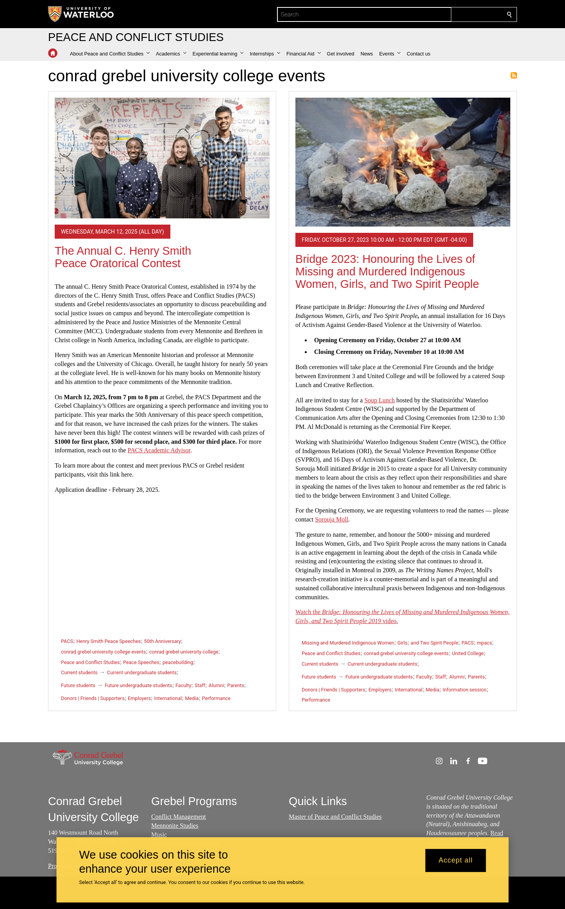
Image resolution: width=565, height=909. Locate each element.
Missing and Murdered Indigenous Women (348, 643)
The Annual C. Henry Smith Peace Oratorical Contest (123, 257)
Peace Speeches (141, 662)
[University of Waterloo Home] (81, 14)
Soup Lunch (379, 400)
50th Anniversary (162, 641)
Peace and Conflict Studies (90, 662)
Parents (235, 685)
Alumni (216, 685)
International (168, 698)
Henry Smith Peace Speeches (108, 641)
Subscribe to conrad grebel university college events (514, 75)
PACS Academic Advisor (159, 450)
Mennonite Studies (174, 825)
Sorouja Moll (331, 519)
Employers (139, 698)
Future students (78, 685)
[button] (110, 54)
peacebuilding (178, 662)
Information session (464, 690)
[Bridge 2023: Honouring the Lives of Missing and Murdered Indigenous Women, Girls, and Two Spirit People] (402, 162)
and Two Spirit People (434, 643)
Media (192, 698)
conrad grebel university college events (103, 652)
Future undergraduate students (138, 685)
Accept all (456, 860)
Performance (216, 698)
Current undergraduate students (142, 672)
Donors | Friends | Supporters (93, 698)
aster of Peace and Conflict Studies (338, 816)
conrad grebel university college (183, 652)
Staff (200, 685)
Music (159, 834)
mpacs (484, 643)
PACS (67, 641)
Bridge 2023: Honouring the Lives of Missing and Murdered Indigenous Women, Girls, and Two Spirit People (387, 271)
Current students (79, 672)
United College (468, 653)
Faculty (183, 685)
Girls (402, 643)
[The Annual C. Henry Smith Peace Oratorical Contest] (162, 158)
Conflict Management (178, 816)
